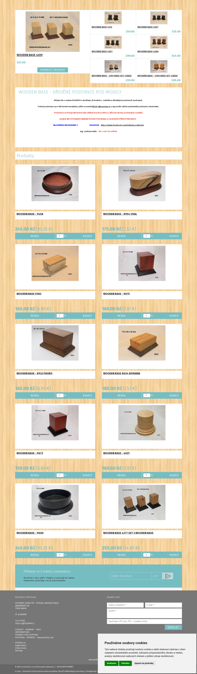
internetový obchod (30, 671)
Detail (35, 236)
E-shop (18, 671)
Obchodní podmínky (65, 667)
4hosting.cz (81, 671)
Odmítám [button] (125, 663)
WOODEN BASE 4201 (102, 51)
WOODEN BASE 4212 (102, 27)
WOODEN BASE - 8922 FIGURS (34, 373)
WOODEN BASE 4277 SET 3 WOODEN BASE (128, 533)
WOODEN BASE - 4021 (116, 453)
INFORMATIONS (22, 632)
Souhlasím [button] (111, 663)
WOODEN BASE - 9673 (30, 453)
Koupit (87, 236)
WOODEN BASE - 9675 (116, 293)
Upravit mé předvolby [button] (144, 663)
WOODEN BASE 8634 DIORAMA (121, 373)
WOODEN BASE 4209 (30, 55)
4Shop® (61, 671)
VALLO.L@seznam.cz (101, 106)
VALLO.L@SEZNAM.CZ (24, 623)
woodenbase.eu (27, 667)
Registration (20, 645)
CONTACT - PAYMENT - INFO (28, 629)
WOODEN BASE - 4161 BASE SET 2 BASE (112, 75)
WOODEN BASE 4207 (147, 27)
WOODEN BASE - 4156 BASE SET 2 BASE (157, 75)
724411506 (20, 621)
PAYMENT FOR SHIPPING (26, 635)
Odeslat (173, 627)
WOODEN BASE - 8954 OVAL (120, 214)
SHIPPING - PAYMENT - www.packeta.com (34, 637)
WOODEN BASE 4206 (148, 51)
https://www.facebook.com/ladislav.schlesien (122, 125)
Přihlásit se (20, 643)
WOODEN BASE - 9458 (30, 214)
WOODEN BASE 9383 (29, 293)
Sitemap (19, 650)
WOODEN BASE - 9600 (30, 533)
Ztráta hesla (20, 648)
